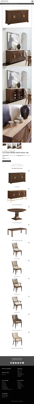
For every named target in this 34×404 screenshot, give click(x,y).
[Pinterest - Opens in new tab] (16, 363)
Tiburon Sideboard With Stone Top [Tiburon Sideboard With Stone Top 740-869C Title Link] (17, 204)
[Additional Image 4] (17, 124)
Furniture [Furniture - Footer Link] (19, 381)
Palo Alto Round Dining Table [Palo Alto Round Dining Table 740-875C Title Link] (17, 222)
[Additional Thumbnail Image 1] (4, 144)
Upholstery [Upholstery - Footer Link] (19, 382)
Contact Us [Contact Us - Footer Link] (3, 382)
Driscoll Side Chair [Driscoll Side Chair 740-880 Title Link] (17, 258)
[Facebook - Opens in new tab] (13, 363)
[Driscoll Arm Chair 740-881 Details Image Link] (17, 293)
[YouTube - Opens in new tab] (21, 363)
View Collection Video (20, 165)
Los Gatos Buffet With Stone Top (13, 3)
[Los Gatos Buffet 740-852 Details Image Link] (17, 185)
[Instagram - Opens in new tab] (11, 363)
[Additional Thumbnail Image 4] (19, 146)
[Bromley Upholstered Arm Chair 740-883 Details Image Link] (17, 329)
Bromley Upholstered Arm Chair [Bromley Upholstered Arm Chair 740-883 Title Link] (17, 330)
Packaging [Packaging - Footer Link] (19, 387)
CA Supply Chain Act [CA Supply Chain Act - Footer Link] (5, 388)
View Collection (12, 165)
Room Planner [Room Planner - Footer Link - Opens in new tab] (20, 375)
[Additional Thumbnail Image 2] (9, 146)
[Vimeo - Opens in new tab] (18, 363)
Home (3, 3)
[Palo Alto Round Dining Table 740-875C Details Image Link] (17, 221)
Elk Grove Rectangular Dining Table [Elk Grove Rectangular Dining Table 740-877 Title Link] (17, 240)
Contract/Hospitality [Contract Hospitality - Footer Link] (21, 374)
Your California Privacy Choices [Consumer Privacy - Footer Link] (7, 389)
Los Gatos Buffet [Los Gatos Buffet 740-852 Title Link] (17, 186)
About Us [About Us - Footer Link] (3, 381)
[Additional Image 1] (17, 17)
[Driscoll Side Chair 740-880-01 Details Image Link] (17, 275)
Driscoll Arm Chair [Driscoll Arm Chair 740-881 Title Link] (17, 294)
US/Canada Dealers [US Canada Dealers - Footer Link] (5, 394)
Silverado (6, 3)
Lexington (12, 151)
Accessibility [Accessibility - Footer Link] (19, 388)
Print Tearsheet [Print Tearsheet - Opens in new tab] (14, 164)
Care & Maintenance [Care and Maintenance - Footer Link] (21, 386)
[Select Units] (4, 374)
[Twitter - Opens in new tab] (23, 363)
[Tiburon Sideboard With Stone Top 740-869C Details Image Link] (17, 203)
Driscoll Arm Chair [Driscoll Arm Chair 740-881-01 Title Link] (17, 312)
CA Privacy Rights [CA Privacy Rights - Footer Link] (5, 387)
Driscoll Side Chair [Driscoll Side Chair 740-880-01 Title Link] (17, 276)
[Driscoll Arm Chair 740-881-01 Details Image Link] (17, 311)
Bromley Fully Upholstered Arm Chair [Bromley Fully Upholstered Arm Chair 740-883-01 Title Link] (17, 348)
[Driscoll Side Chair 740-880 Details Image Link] (17, 257)
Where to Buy (20, 164)
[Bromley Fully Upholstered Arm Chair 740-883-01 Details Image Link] (17, 346)
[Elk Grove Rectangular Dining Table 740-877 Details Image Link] (17, 239)
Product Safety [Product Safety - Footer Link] (4, 386)
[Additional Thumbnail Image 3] (14, 146)
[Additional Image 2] (17, 47)
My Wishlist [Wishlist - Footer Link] (19, 376)
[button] (29, 171)
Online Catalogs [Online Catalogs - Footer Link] (20, 369)
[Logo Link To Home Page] (4, 1)
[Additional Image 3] (17, 85)
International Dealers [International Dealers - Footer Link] (5, 395)
